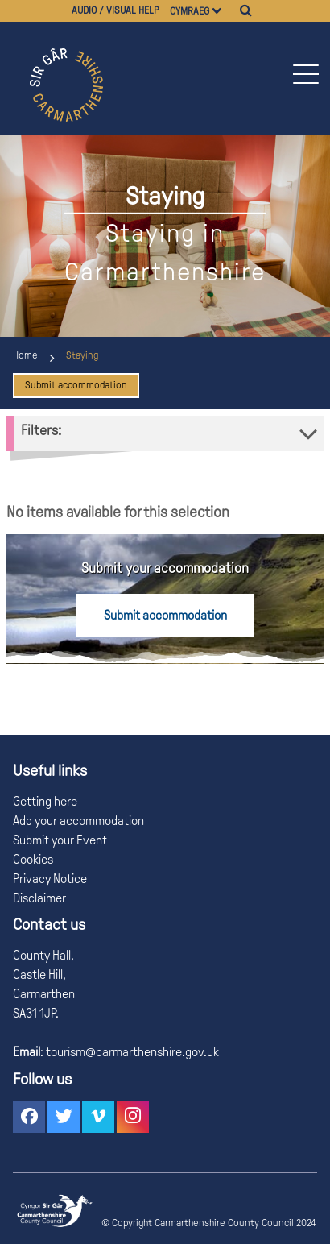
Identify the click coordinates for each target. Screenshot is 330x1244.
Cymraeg (189, 11)
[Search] (245, 10)
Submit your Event (60, 840)
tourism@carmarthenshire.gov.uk (131, 1052)
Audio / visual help (115, 10)
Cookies (33, 859)
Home (25, 355)
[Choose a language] (224, 11)
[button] (305, 74)
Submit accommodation (76, 385)
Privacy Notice (50, 878)
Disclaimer (39, 898)
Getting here (45, 801)
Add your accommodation (78, 820)
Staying (82, 355)
